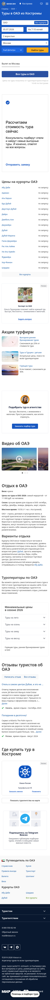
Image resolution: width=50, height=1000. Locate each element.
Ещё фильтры (9, 50)
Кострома (27, 3)
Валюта (5, 876)
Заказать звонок (16, 792)
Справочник (7, 866)
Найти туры (37, 50)
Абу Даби (38, 565)
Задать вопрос (25, 319)
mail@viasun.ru (8, 935)
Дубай (20, 551)
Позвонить (36, 792)
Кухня (28, 866)
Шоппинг (30, 876)
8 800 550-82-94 (9, 927)
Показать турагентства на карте (25, 800)
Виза (4, 881)
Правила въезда (9, 871)
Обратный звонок (10, 932)
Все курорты (25, 274)
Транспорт (30, 871)
